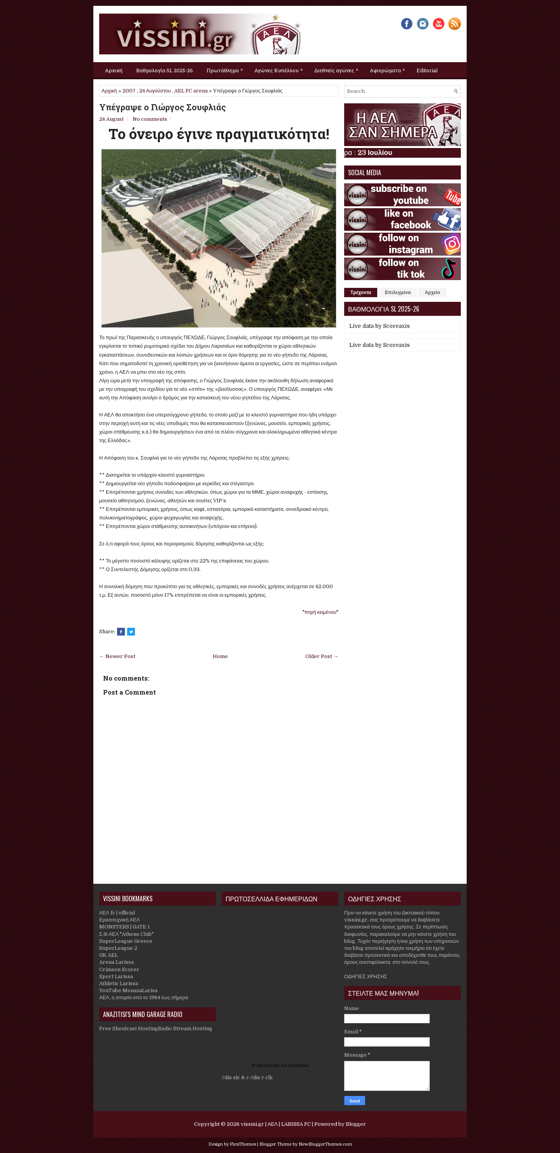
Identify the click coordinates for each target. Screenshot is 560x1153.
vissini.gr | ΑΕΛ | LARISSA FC (276, 1124)
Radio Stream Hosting (185, 1028)
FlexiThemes (243, 1144)
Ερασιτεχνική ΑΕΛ (119, 920)
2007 (129, 91)
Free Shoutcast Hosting (128, 1028)
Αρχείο (432, 292)
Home (220, 656)
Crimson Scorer (119, 969)
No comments (150, 119)
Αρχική (113, 70)
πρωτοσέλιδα (269, 1065)
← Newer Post (117, 656)
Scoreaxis (396, 326)
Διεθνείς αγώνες (338, 68)
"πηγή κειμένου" (320, 612)
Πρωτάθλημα (226, 68)
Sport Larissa (116, 976)
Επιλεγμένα (398, 292)
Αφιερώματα (389, 68)
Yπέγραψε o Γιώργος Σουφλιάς (162, 107)
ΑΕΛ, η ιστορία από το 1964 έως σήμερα (143, 997)
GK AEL (108, 955)
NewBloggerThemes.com (325, 1144)
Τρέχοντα (360, 292)
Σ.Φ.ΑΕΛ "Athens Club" (126, 934)
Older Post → (321, 656)
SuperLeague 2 (118, 948)
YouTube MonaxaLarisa (128, 990)
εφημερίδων (298, 1065)
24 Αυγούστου (155, 91)
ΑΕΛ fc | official (117, 913)
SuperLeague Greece (125, 941)
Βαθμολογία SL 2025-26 (164, 70)
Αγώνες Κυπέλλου (280, 68)
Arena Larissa (116, 962)
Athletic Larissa (118, 983)
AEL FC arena (191, 91)
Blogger (356, 1124)
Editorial (427, 70)
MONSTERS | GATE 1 (124, 927)
